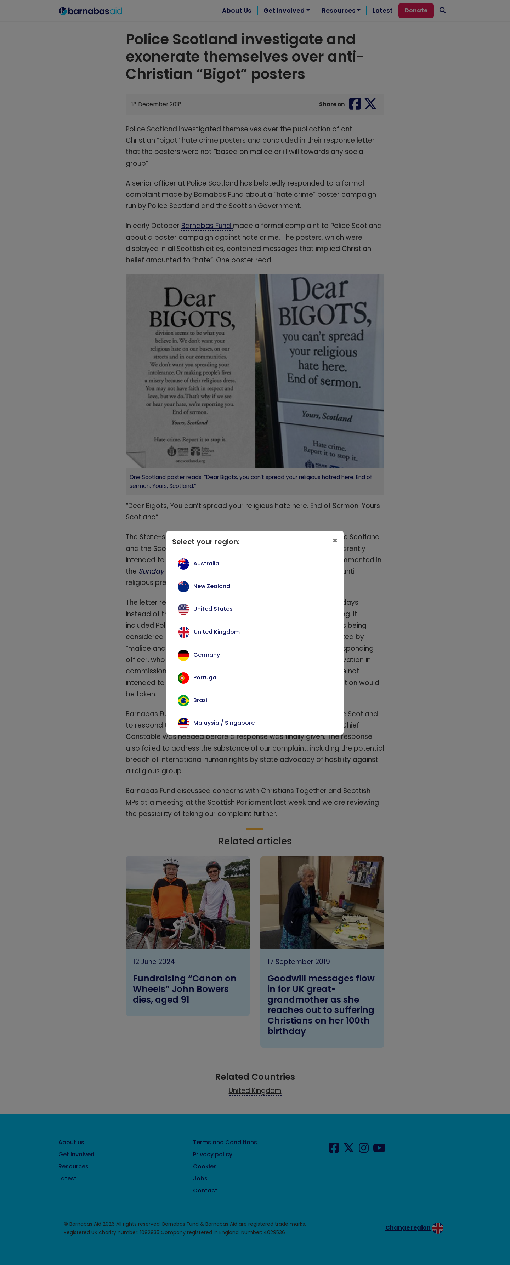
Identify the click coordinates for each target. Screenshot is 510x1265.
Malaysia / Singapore (224, 723)
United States (213, 609)
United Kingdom (217, 632)
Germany (206, 655)
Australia (206, 563)
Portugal (205, 677)
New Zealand (211, 586)
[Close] (335, 541)
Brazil (201, 700)
